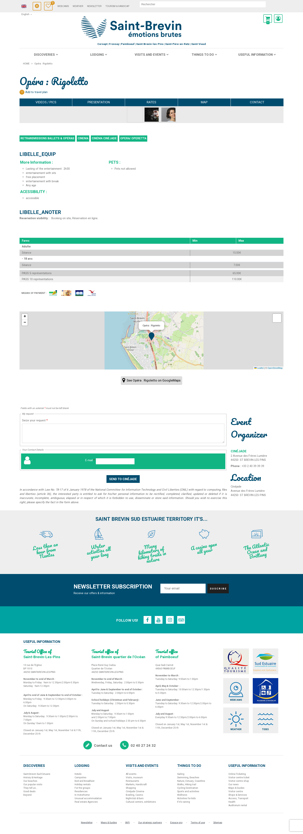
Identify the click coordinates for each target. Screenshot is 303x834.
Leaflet (259, 368)
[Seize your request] (123, 433)
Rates (151, 102)
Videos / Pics (46, 102)
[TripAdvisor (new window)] (182, 620)
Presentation (99, 102)
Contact (257, 102)
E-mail (90, 460)
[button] (268, 18)
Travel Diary (58, 3)
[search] (209, 4)
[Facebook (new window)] (147, 620)
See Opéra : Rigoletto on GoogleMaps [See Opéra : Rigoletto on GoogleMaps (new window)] (153, 380)
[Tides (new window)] (266, 722)
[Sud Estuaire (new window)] (266, 661)
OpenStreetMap (275, 368)
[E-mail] (115, 461)
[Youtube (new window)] (158, 620)
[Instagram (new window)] (170, 620)
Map (204, 102)
